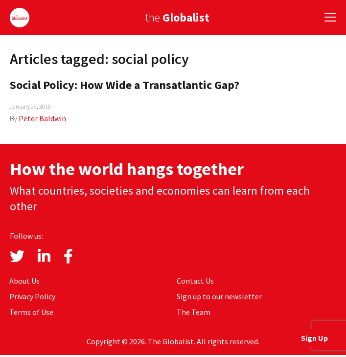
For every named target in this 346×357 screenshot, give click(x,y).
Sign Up (314, 338)
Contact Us (195, 281)
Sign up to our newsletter (219, 296)
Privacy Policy (32, 296)
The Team (193, 312)
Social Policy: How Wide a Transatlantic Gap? (124, 84)
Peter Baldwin (42, 118)
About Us (24, 281)
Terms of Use (31, 312)
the (177, 17)
